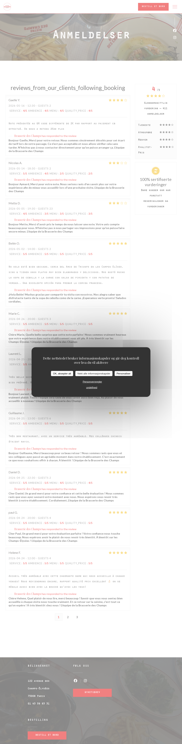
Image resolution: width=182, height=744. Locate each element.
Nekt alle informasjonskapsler (93, 373)
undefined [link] (91, 387)
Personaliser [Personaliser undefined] (123, 373)
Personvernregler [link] (92, 381)
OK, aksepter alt (62, 373)
